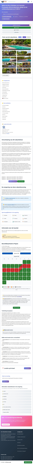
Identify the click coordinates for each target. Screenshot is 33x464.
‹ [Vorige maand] (7, 248)
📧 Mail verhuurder (28, 462)
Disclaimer (19, 437)
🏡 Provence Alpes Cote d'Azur (6, 402)
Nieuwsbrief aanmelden (21, 440)
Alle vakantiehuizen (20, 429)
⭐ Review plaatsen (5, 376)
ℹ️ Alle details (24, 27)
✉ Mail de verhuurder (21, 176)
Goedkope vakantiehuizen (21, 432)
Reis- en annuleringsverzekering (22, 443)
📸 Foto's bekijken (9, 27)
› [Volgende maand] (25, 248)
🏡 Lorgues (4, 386)
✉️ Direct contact (23, 25)
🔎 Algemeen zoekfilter (5, 407)
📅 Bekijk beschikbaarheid (9, 25)
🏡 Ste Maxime (4, 394)
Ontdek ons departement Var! (10, 193)
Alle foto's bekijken (5, 70)
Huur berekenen (19, 291)
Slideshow (28, 32)
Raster (24, 32)
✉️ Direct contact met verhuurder (6, 456)
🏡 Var (3, 399)
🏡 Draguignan (4, 391)
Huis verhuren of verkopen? (21, 446)
